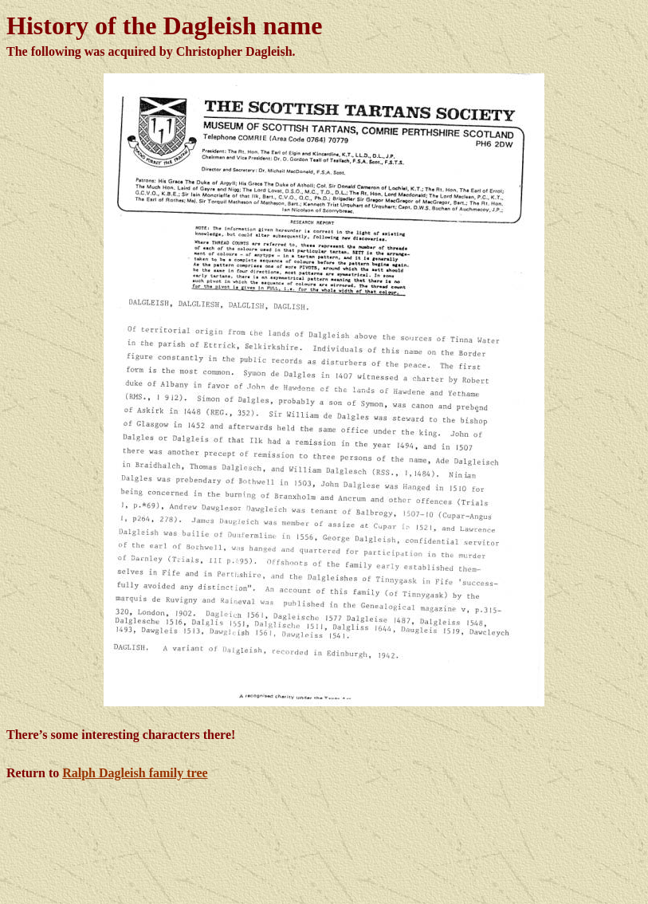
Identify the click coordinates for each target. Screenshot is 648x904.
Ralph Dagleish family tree (134, 773)
